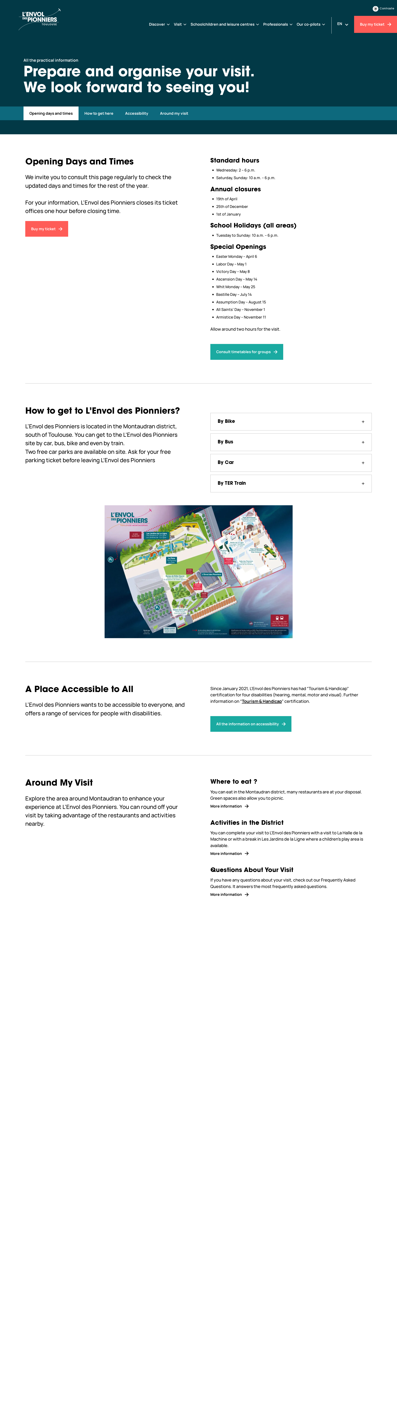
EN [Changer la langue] (339, 23)
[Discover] (159, 24)
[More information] (291, 806)
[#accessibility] (136, 113)
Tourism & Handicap (262, 701)
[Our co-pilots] (311, 24)
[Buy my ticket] (375, 24)
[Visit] (180, 24)
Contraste (383, 9)
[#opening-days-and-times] (51, 113)
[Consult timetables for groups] (246, 352)
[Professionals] (278, 24)
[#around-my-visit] (174, 113)
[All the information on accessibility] (250, 724)
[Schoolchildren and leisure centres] (225, 24)
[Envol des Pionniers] (52, 19)
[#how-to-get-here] (99, 113)
